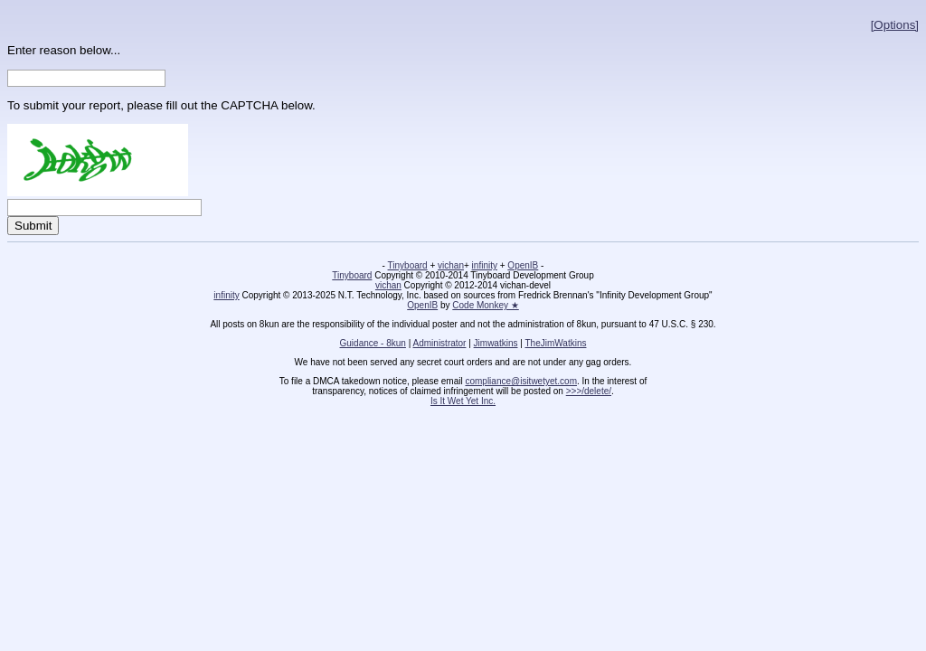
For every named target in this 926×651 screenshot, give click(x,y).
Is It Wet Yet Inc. (463, 401)
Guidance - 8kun (373, 343)
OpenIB (522, 265)
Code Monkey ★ (485, 305)
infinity (484, 265)
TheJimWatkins (555, 343)
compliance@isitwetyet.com (521, 381)
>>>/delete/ (588, 391)
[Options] (895, 25)
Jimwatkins (496, 343)
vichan (451, 265)
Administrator (440, 343)
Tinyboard (408, 265)
